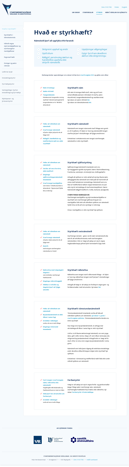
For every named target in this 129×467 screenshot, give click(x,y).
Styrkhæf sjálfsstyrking (80, 162)
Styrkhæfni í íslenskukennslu (9, 36)
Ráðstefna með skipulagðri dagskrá (53, 271)
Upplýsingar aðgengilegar (94, 49)
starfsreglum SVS (87, 75)
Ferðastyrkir (74, 380)
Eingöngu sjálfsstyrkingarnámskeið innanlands (52, 177)
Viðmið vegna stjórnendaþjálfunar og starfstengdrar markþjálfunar (12, 47)
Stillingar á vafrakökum (88, 461)
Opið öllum (47, 53)
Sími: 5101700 (106, 7)
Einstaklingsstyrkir (8, 78)
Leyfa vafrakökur (120, 461)
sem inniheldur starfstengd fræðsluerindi (51, 276)
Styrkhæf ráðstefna (78, 270)
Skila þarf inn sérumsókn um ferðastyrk (53, 395)
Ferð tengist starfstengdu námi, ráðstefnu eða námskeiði (53, 382)
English (124, 7)
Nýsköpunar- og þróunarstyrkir (8, 100)
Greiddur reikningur (50, 321)
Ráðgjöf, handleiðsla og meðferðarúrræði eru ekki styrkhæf (53, 141)
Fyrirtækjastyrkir (8, 84)
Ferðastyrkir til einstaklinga (82, 392)
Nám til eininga (48, 88)
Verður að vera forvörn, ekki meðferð (52, 169)
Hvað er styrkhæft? (9, 29)
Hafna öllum (105, 461)
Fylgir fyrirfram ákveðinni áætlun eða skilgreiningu (94, 54)
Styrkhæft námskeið (78, 124)
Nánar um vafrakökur (49, 463)
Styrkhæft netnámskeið (80, 231)
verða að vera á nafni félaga (51, 402)
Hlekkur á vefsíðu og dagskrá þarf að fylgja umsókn (51, 287)
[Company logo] (16, 9)
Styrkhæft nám (75, 88)
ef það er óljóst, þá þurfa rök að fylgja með (52, 133)
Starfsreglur (88, 12)
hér (99, 287)
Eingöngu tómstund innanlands (50, 328)
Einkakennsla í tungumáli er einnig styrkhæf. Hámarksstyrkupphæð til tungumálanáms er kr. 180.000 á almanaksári (53, 101)
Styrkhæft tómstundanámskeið (84, 308)
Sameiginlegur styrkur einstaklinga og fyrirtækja (11, 91)
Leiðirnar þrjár (7, 72)
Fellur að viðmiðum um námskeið (51, 125)
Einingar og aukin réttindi (10, 64)
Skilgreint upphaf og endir (55, 49)
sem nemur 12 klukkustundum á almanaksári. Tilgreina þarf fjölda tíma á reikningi (53, 188)
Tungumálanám (49, 95)
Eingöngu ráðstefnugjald (52, 281)
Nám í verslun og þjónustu (116, 12)
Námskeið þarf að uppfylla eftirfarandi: (54, 40)
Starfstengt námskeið (51, 130)
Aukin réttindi (48, 91)
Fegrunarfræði (9, 57)
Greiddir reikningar (50, 400)
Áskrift (45, 246)
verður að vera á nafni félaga (52, 323)
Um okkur (76, 12)
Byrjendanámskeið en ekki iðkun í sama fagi (53, 316)
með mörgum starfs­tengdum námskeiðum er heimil (52, 250)
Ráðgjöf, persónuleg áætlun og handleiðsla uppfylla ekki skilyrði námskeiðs (57, 60)
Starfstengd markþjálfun (52, 183)
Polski (117, 7)
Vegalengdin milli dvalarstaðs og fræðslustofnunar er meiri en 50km (53, 389)
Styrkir (99, 12)
